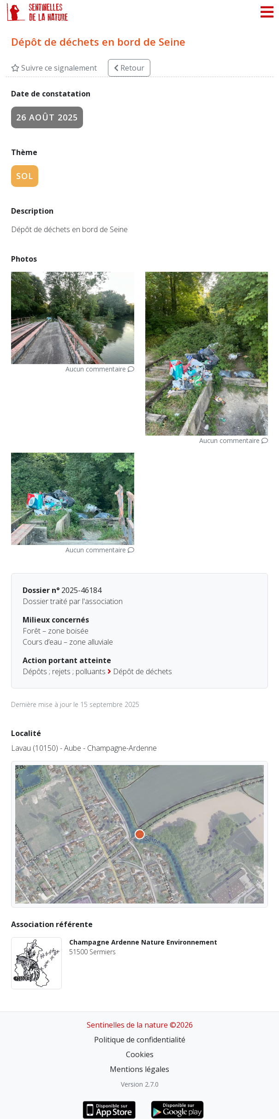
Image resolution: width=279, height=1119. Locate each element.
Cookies (140, 1054)
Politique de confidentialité (139, 1040)
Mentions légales (139, 1069)
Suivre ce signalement (54, 68)
